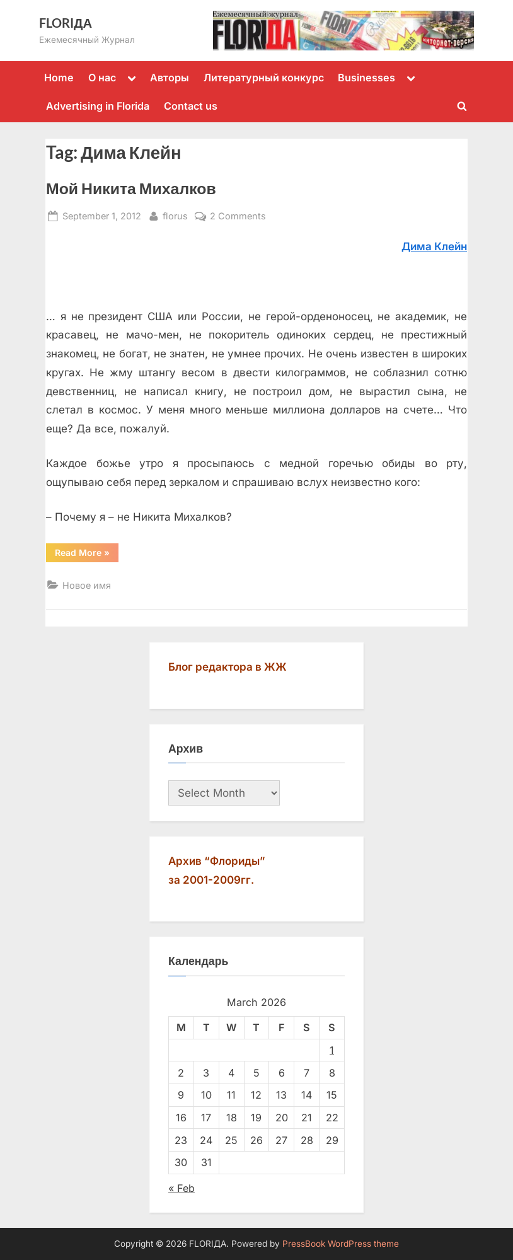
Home (59, 77)
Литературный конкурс (264, 77)
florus (175, 214)
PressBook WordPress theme (340, 1244)
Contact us (190, 106)
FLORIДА (65, 22)
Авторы (169, 77)
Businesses (366, 77)
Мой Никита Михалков (131, 188)
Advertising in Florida (97, 106)
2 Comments (238, 216)
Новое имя (86, 585)
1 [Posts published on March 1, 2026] (332, 1050)
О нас (102, 77)
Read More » (86, 554)
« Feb (181, 1188)
